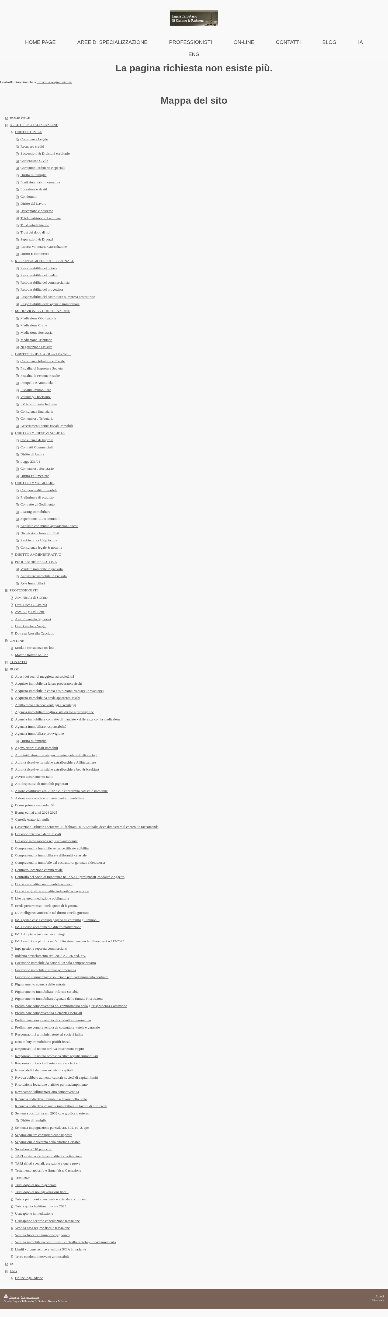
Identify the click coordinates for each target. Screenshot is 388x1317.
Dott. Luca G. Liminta (31, 605)
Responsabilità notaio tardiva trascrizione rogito (49, 1049)
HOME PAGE (20, 118)
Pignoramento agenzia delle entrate (40, 984)
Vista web (378, 1300)
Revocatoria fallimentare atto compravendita (47, 1092)
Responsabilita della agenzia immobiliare (50, 304)
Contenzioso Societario (37, 468)
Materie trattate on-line (31, 655)
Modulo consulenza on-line (34, 648)
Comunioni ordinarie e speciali (42, 168)
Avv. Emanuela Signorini (33, 619)
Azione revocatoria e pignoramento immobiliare (49, 798)
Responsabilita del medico (39, 275)
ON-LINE (17, 641)
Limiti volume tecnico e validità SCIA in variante (50, 1249)
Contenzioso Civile (34, 161)
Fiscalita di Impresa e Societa (41, 368)
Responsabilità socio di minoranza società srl (47, 1063)
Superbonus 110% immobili (40, 519)
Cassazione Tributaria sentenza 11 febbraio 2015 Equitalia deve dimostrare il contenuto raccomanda (86, 827)
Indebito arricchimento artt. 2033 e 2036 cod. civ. (50, 956)
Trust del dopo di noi (35, 232)
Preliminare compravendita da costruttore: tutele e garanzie (57, 1027)
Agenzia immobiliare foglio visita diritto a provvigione (54, 712)
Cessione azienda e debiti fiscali (38, 834)
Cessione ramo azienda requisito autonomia (46, 841)
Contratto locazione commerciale (39, 870)
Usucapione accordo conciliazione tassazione (47, 1221)
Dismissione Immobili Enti (39, 533)
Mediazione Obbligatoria (38, 318)
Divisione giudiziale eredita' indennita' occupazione (52, 891)
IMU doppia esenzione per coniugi (40, 934)
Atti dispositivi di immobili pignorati (41, 784)
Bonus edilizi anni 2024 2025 (36, 812)
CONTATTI (18, 662)
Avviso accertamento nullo (34, 777)
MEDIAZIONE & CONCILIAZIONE (42, 311)
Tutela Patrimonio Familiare (40, 218)
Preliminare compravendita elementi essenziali (48, 1013)
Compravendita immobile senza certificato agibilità (52, 848)
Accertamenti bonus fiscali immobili (46, 426)
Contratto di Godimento (37, 504)
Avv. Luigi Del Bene (30, 612)
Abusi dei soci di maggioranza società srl (44, 676)
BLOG (14, 669)
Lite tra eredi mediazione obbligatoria (42, 898)
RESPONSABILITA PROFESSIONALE (44, 261)
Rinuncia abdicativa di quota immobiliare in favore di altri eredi (61, 1106)
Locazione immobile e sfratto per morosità (45, 970)
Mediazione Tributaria (36, 340)
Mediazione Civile (33, 325)
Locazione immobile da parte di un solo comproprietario (55, 963)
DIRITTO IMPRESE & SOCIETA (40, 433)
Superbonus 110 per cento (33, 1149)
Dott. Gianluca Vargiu (31, 626)
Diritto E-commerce (34, 254)
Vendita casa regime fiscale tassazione (42, 1228)
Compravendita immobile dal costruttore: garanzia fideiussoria (60, 862)
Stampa (11, 1297)
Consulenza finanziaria (36, 411)
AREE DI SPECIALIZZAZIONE (34, 125)
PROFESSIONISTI (24, 590)
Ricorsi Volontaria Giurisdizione (43, 247)
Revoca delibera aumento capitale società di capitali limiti (56, 1077)
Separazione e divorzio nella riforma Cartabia (48, 1142)
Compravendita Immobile (38, 490)
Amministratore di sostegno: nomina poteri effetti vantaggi (57, 755)
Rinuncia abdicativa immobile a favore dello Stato (51, 1099)
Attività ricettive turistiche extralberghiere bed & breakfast (57, 769)
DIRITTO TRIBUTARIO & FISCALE (43, 354)
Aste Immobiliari (32, 583)
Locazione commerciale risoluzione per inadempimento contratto (62, 977)
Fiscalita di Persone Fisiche (40, 376)
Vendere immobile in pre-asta (41, 569)
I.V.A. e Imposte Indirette (38, 404)
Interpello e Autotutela (36, 383)
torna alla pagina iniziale (54, 82)
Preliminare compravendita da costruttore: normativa (53, 1020)
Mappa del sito (30, 1297)
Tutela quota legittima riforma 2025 (40, 1206)
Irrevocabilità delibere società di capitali (44, 1070)
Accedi (379, 1296)
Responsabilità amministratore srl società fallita (49, 1034)
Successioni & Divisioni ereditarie (45, 153)
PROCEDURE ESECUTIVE (36, 562)
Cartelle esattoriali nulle (32, 819)
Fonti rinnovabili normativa (40, 182)
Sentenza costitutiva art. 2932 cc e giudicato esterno (52, 1113)
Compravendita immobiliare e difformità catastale (51, 855)
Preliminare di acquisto (37, 497)
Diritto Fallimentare (34, 476)
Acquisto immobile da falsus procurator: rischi (48, 683)
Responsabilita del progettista (41, 289)
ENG (13, 1271)
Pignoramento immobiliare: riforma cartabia (46, 992)
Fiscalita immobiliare (35, 390)
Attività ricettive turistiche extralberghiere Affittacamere (55, 762)
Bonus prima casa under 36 (34, 805)
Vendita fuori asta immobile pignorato (42, 1235)
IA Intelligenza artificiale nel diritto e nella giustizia (52, 913)
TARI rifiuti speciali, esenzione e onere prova (47, 1163)
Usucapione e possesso (36, 211)
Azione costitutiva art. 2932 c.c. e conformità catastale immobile (61, 791)
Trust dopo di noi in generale (36, 1185)
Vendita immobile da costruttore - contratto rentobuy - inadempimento (65, 1242)
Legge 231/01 (30, 461)
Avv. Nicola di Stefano (31, 597)
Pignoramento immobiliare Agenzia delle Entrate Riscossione (59, 999)
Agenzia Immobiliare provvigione (39, 733)
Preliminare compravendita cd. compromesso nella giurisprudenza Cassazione (71, 1006)
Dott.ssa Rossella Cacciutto (34, 633)
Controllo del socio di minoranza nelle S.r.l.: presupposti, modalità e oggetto (69, 877)
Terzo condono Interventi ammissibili (42, 1257)
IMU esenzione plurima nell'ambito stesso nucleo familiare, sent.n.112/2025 (69, 941)
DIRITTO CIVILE (28, 132)
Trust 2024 (23, 1178)
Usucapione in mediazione (34, 1213)
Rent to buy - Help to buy (38, 540)
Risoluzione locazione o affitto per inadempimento (51, 1084)
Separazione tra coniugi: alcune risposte (43, 1135)
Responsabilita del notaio (38, 268)
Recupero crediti (32, 146)
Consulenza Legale (34, 139)
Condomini (28, 196)
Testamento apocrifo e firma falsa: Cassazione (48, 1170)
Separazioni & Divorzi (36, 239)
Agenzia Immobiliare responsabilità (41, 726)
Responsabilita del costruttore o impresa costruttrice (57, 297)
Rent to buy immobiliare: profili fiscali (43, 1042)
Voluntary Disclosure (35, 397)
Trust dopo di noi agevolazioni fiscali (42, 1192)
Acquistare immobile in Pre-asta (43, 576)
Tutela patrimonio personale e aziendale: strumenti (51, 1199)
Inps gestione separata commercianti (41, 948)
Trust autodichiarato (34, 225)
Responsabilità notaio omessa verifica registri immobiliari (56, 1056)
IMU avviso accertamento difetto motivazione (48, 927)
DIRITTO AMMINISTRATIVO (38, 554)
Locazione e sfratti (33, 189)
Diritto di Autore (32, 454)
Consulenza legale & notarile (41, 547)
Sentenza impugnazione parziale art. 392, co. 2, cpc (52, 1128)
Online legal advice (29, 1278)
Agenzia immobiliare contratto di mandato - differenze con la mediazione (67, 719)
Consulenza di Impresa (36, 440)
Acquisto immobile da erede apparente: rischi (47, 698)
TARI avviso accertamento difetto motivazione (48, 1156)
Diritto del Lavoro (33, 203)
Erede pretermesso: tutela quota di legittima (46, 906)
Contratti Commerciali (36, 447)
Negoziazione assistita (36, 347)
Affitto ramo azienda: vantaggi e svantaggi (45, 705)
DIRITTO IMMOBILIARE (34, 483)
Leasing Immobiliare (35, 512)
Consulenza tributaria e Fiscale (42, 361)
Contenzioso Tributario (37, 418)
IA (11, 1264)
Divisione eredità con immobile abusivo (43, 884)
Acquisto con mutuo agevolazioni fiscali (49, 526)
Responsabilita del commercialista (45, 282)
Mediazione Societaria (36, 332)
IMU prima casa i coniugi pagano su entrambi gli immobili (57, 920)
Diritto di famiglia (33, 175)
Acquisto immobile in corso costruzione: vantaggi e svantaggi (59, 691)
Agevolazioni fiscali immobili (36, 748)
